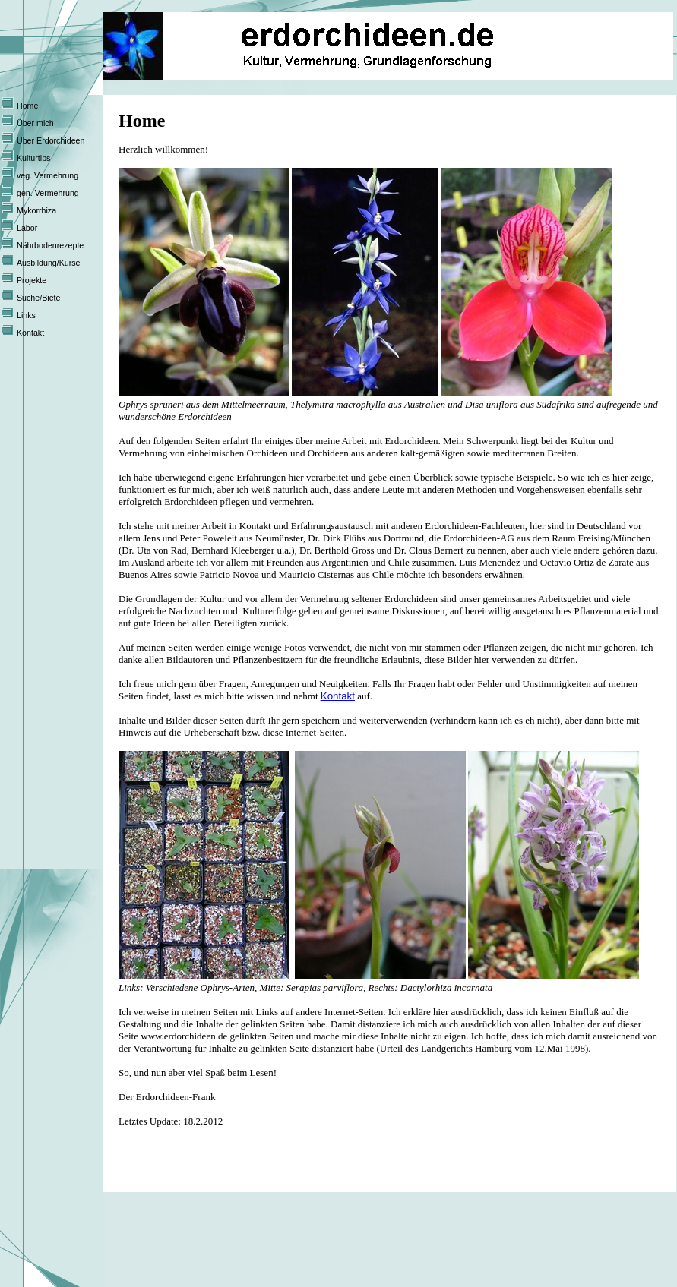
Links (26, 315)
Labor (27, 227)
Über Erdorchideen (50, 140)
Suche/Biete (38, 297)
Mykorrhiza (36, 210)
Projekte (31, 280)
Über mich (35, 123)
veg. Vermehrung (47, 175)
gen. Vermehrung (48, 192)
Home (27, 105)
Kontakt (30, 332)
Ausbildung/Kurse (49, 262)
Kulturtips (33, 157)
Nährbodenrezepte (50, 245)
